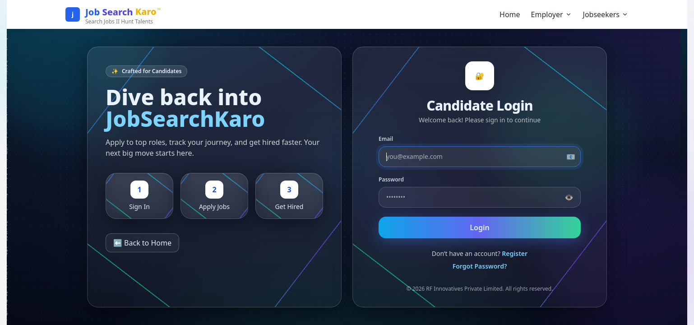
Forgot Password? (480, 266)
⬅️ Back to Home (142, 243)
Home (510, 14)
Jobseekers (606, 14)
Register (514, 253)
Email (386, 139)
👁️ (569, 197)
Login (479, 227)
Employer (551, 14)
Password (391, 179)
